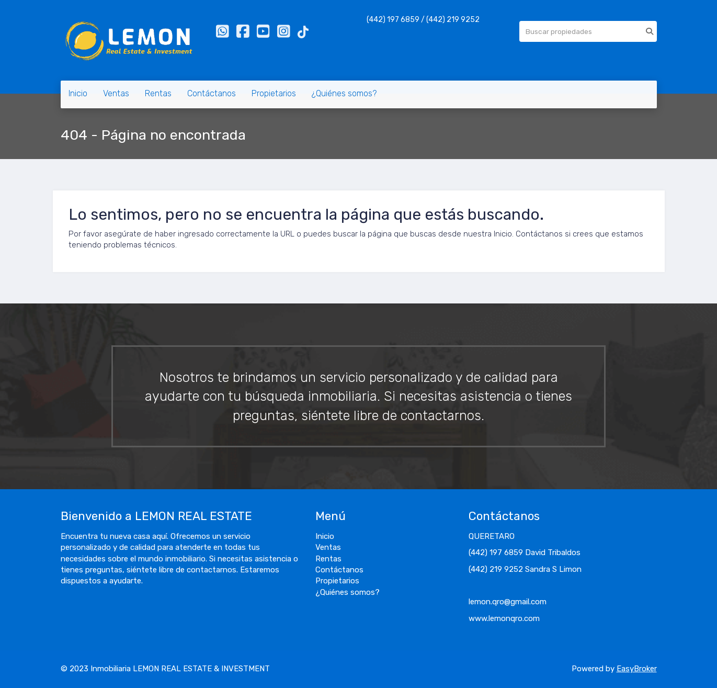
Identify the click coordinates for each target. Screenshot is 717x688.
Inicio (78, 93)
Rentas (158, 93)
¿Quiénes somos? (344, 93)
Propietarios (274, 93)
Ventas (116, 93)
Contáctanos (211, 93)
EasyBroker (637, 668)
